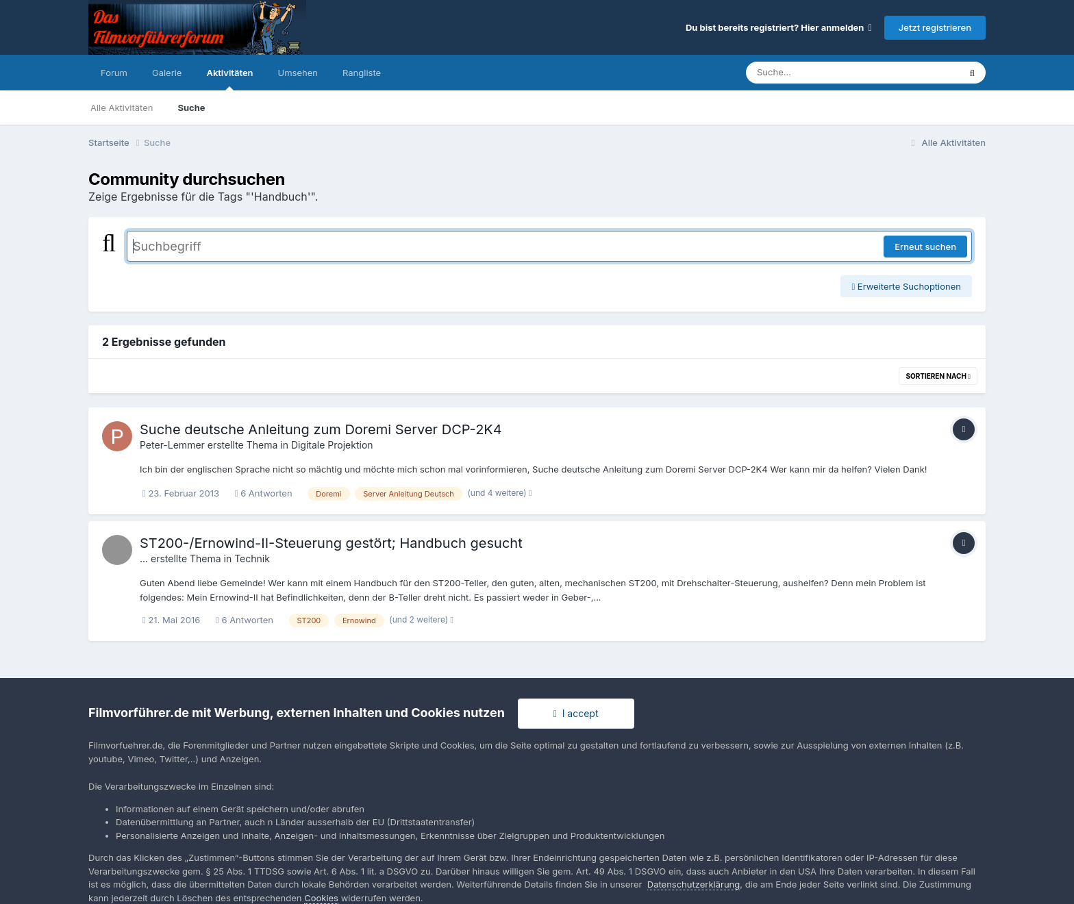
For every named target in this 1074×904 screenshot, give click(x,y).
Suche (191, 107)
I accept (576, 713)
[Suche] (825, 73)
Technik (252, 558)
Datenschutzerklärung (693, 884)
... (144, 558)
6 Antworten (263, 493)
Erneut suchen (925, 246)
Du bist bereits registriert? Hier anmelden (779, 27)
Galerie (167, 72)
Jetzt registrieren (935, 27)
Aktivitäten (229, 78)
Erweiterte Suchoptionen (906, 286)
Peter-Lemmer (172, 445)
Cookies (321, 897)
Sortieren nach (938, 376)
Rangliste (361, 72)
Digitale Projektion (332, 445)
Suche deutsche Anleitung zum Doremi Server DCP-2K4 (321, 429)
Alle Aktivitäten (121, 107)
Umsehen (298, 72)
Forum (114, 72)
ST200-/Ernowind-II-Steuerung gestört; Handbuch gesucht (331, 543)
